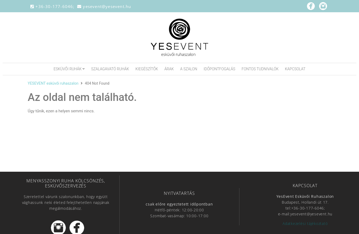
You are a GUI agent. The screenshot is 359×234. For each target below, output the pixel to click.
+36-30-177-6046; (53, 6)
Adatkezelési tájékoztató (305, 223)
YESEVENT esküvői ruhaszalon (53, 83)
